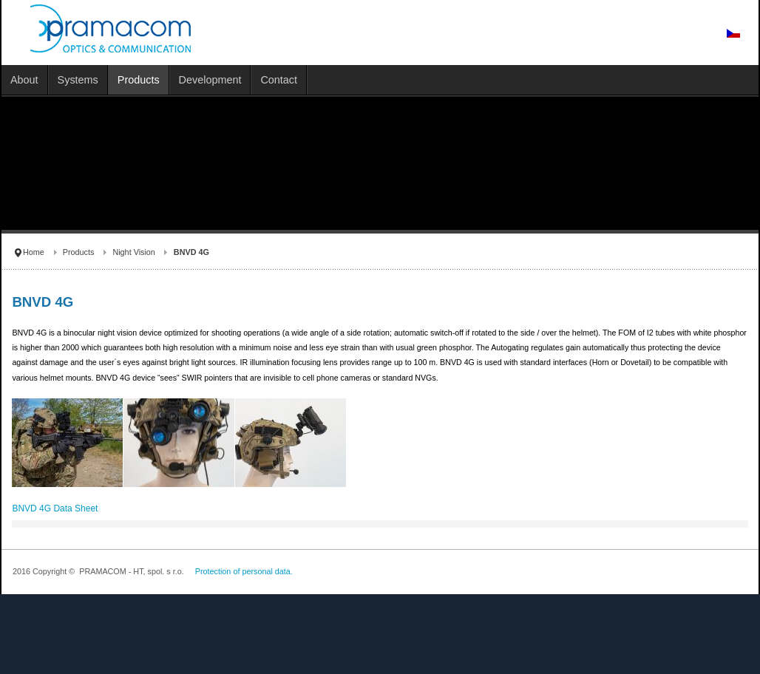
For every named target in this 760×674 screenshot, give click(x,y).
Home (33, 252)
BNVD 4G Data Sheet (55, 508)
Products (79, 252)
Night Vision (133, 252)
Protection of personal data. (244, 571)
